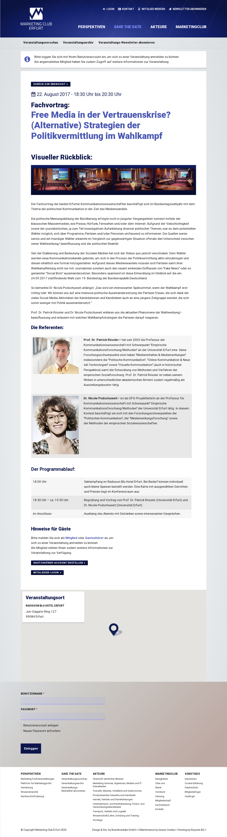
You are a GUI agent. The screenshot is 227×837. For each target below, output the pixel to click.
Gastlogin (190, 796)
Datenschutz (191, 787)
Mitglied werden (151, 9)
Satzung (159, 796)
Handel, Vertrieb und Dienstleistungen (113, 799)
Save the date (128, 27)
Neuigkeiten (161, 778)
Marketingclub (191, 27)
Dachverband (162, 805)
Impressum (191, 778)
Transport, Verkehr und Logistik (109, 811)
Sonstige (97, 820)
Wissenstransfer (29, 792)
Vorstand (160, 792)
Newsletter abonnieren (187, 9)
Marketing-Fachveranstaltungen (37, 778)
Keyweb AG (198, 829)
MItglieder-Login (47, 572)
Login (109, 9)
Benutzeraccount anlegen (40, 725)
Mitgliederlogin (193, 792)
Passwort (29, 709)
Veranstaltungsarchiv (78, 42)
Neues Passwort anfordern (41, 731)
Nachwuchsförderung (32, 796)
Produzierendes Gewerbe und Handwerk (114, 795)
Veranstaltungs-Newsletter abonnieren (127, 42)
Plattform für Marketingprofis (36, 783)
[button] (114, 629)
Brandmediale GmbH (125, 829)
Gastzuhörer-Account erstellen (59, 562)
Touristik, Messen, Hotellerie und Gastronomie (117, 790)
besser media (168, 829)
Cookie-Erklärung (194, 783)
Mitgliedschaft (163, 800)
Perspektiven (91, 27)
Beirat (158, 787)
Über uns (160, 783)
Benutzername (32, 693)
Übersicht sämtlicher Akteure (108, 778)
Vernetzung (27, 787)
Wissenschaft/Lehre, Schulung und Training (116, 815)
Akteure (158, 27)
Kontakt (126, 9)
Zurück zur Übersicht (50, 84)
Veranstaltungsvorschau (40, 42)
